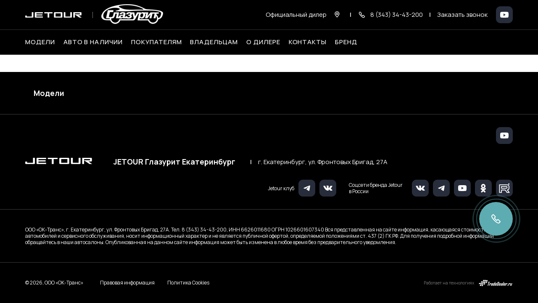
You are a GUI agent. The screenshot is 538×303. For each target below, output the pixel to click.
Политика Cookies (188, 282)
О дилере (263, 42)
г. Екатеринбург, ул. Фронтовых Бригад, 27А (323, 162)
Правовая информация (127, 282)
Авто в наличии (93, 42)
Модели (49, 93)
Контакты (308, 42)
